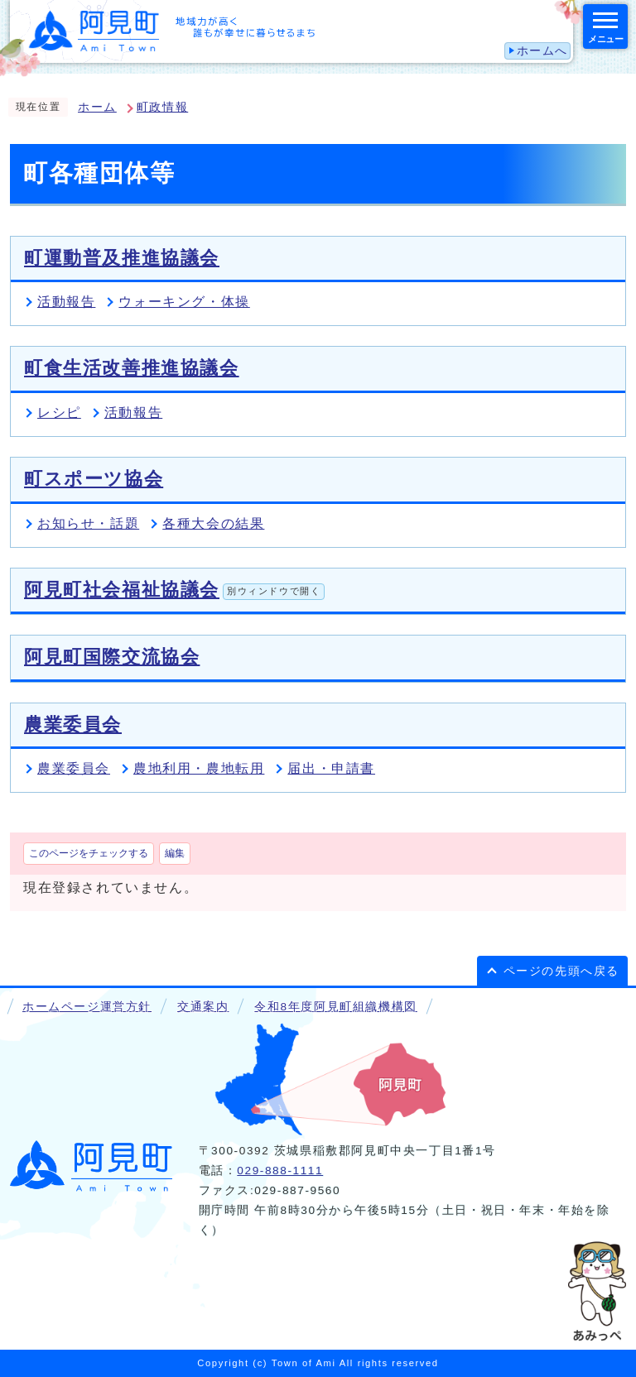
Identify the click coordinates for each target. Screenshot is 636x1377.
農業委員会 (73, 724)
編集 (175, 853)
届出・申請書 (331, 768)
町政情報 (162, 107)
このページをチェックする (88, 853)
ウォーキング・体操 (183, 302)
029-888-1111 (280, 1170)
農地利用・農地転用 (198, 768)
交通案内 (203, 1006)
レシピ (59, 412)
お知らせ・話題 (88, 523)
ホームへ (542, 51)
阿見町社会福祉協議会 (174, 589)
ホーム (97, 107)
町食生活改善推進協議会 (131, 367)
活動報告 (66, 302)
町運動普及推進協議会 (121, 257)
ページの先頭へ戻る (561, 971)
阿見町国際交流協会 (112, 656)
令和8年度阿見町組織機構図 (335, 1006)
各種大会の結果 (213, 523)
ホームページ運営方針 (87, 1006)
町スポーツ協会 (93, 478)
